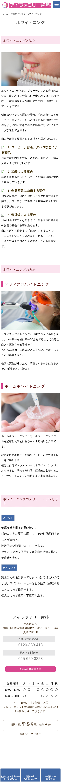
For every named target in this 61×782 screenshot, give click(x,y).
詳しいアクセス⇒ (30, 734)
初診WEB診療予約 (30, 669)
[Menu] (56, 4)
